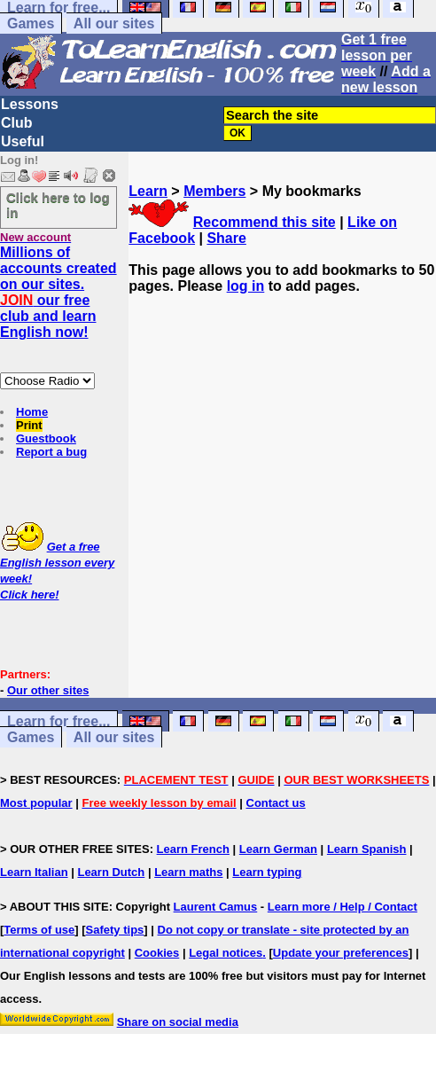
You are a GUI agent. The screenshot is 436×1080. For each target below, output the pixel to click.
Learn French (193, 849)
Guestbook (46, 438)
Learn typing (266, 872)
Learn (147, 191)
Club (17, 122)
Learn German (278, 849)
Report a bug (51, 451)
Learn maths (188, 872)
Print (29, 425)
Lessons (29, 104)
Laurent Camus (216, 906)
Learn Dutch (110, 872)
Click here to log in (58, 205)
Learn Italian (34, 872)
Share (225, 238)
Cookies (157, 952)
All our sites (114, 23)
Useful (22, 141)
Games (30, 23)
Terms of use (39, 929)
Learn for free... (58, 721)
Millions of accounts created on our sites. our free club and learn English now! (58, 292)
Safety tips (115, 929)
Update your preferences (341, 952)
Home (32, 412)
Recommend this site (264, 222)
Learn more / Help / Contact (342, 906)
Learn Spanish (367, 849)
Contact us (276, 803)
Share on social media (177, 1022)
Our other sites (48, 690)
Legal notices (225, 952)
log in (246, 285)
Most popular (36, 803)
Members (214, 191)
